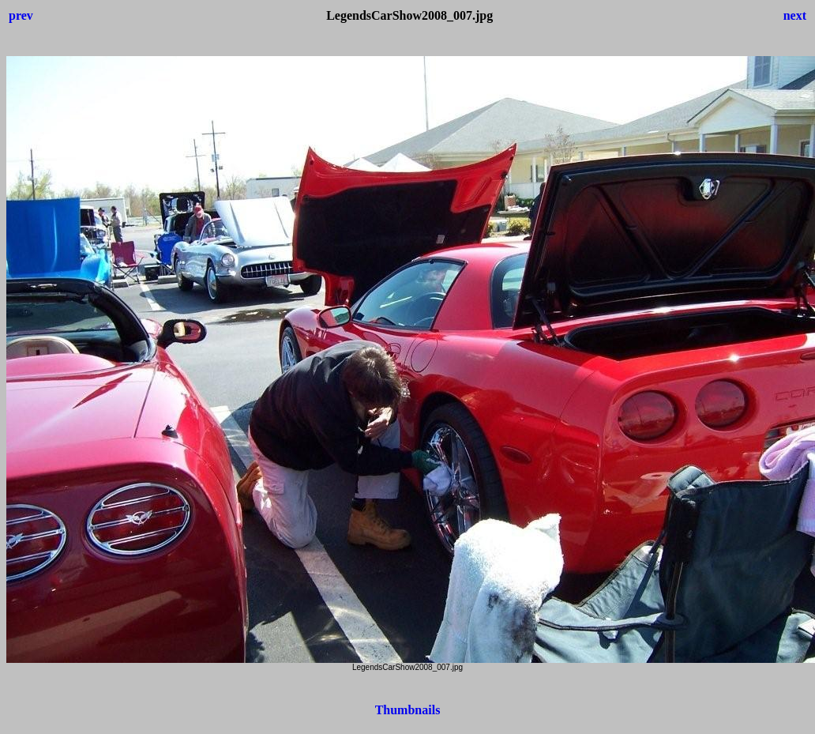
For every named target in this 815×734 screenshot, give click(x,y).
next (794, 15)
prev (21, 15)
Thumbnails (408, 710)
